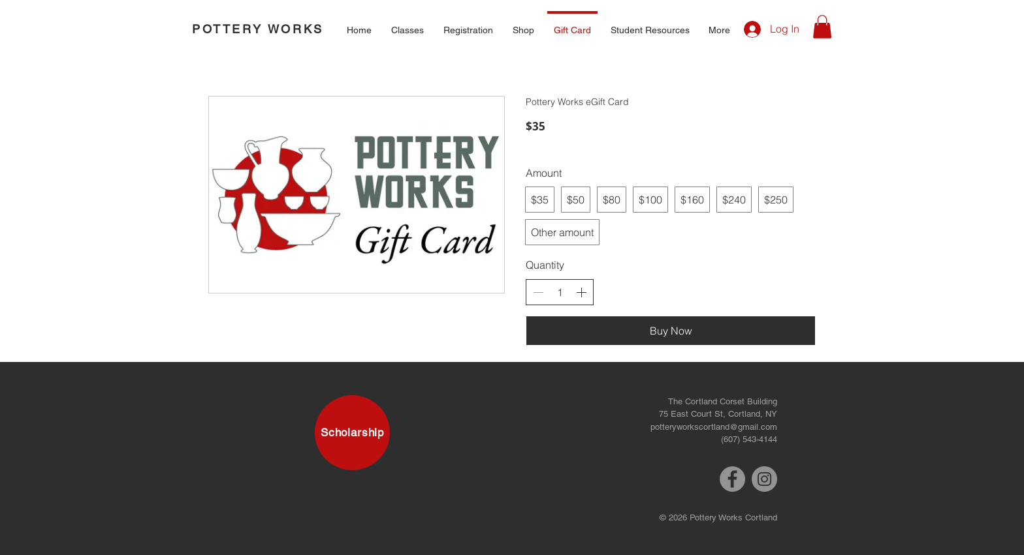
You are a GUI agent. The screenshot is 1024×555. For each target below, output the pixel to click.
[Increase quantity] (581, 292)
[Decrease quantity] (538, 292)
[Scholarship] (352, 432)
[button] (407, 24)
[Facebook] (732, 479)
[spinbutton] (559, 292)
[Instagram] (764, 479)
